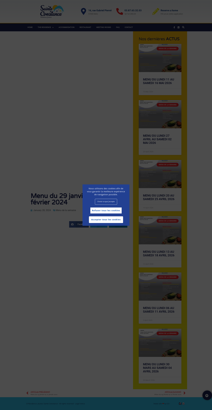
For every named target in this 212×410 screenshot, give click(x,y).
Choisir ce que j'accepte (106, 201)
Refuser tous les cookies (106, 210)
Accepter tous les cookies (106, 219)
